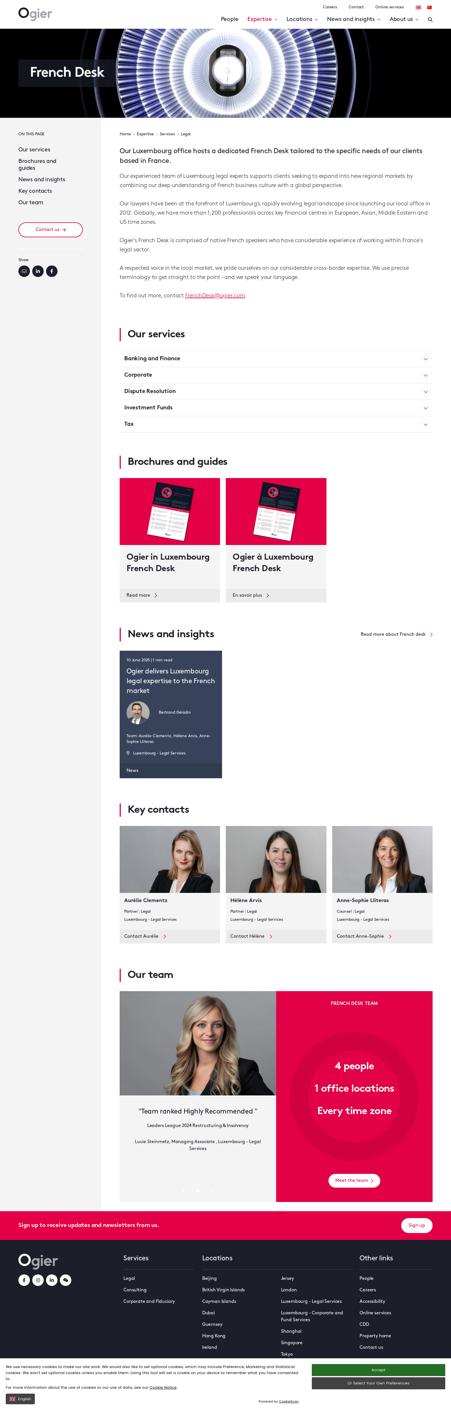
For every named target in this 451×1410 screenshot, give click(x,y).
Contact (356, 7)
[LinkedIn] (38, 271)
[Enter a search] (430, 19)
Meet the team (354, 1180)
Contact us (51, 230)
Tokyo (287, 1354)
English (20, 1399)
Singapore (292, 1343)
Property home (375, 1336)
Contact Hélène (251, 936)
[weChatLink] (65, 1280)
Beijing (209, 1278)
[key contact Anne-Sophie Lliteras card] (382, 878)
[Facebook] (52, 271)
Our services (34, 150)
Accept (378, 1370)
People (229, 19)
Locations (302, 19)
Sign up (417, 1225)
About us (404, 19)
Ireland (209, 1347)
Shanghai (291, 1331)
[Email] (24, 271)
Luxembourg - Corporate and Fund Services (312, 1316)
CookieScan (289, 1401)
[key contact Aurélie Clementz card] (170, 878)
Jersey (287, 1278)
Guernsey (212, 1324)
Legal (186, 134)
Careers (330, 7)
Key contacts (35, 191)
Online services (389, 7)
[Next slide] (212, 1190)
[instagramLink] (38, 1280)
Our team (30, 203)
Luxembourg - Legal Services (311, 1301)
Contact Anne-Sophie (364, 936)
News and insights (353, 19)
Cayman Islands (219, 1301)
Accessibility (372, 1301)
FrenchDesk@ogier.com (215, 296)
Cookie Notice (163, 1387)
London (289, 1290)
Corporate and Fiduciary (149, 1301)
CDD (364, 1324)
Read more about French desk (397, 635)
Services (167, 134)
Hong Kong (214, 1336)
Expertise (262, 19)
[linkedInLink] (52, 1280)
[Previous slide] (183, 1190)
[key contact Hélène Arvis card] (276, 878)
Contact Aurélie (145, 936)
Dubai (208, 1313)
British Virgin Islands (223, 1290)
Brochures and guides (37, 165)
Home (125, 134)
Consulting (134, 1290)
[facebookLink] (24, 1280)
